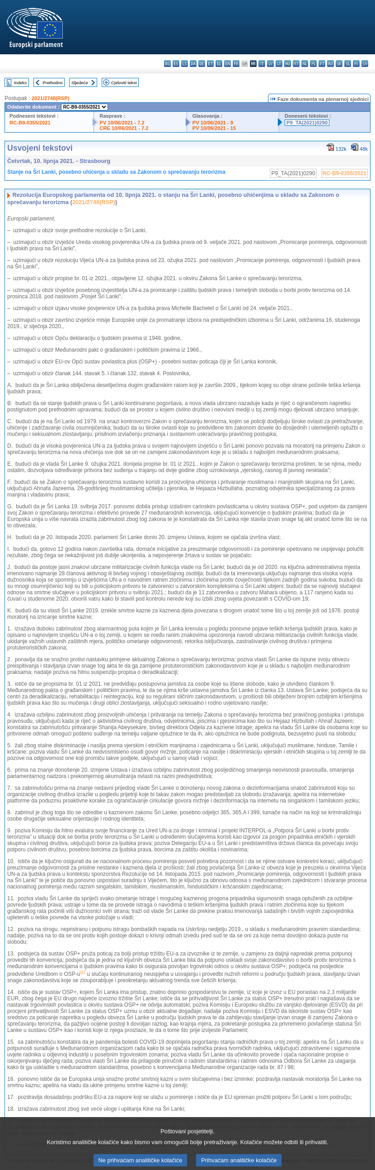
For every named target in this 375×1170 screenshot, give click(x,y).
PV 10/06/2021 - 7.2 (122, 122)
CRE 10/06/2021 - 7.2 (123, 128)
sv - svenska (364, 63)
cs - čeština (184, 63)
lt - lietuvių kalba (279, 63)
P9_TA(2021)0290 (307, 122)
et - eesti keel (210, 63)
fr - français (236, 63)
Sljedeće (79, 82)
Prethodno (52, 82)
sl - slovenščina (347, 63)
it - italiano (261, 63)
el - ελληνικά (219, 63)
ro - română (330, 63)
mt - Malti (296, 63)
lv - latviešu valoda (270, 63)
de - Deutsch (201, 63)
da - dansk (193, 63)
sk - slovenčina (339, 63)
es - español (176, 63)
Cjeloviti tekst (124, 82)
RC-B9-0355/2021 (30, 122)
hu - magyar (287, 63)
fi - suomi (356, 63)
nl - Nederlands (304, 63)
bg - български (167, 63)
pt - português (322, 63)
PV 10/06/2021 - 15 (214, 128)
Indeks (20, 82)
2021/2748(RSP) (50, 98)
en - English (227, 63)
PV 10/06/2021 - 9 (212, 122)
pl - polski (313, 63)
